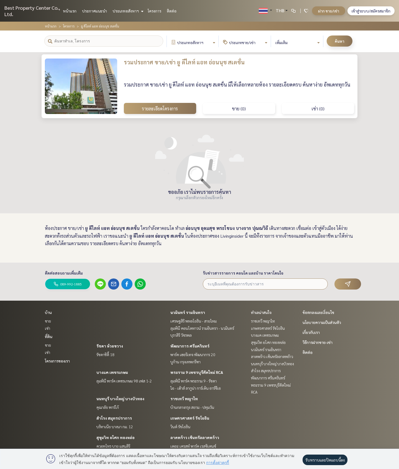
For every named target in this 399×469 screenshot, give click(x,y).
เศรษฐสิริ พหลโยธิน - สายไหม (193, 320)
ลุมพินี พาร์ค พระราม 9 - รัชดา (193, 380)
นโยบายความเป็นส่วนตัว (322, 322)
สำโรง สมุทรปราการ (114, 417)
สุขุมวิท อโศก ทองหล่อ (115, 437)
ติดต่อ (172, 10)
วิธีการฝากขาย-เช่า (317, 342)
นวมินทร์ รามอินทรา (187, 312)
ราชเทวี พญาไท (184, 398)
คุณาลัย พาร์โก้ (107, 407)
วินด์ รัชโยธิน (180, 426)
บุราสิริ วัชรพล (181, 335)
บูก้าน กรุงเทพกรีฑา (185, 361)
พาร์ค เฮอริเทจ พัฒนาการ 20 (192, 354)
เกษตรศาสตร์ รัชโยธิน (189, 417)
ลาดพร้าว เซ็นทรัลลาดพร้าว (194, 437)
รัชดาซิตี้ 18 (105, 354)
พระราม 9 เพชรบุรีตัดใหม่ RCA (196, 372)
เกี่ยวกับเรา (311, 332)
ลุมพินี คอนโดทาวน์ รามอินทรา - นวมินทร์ (202, 328)
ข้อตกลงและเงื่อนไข (318, 312)
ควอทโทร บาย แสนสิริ (113, 445)
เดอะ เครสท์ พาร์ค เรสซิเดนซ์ (193, 445)
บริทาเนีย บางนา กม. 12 (114, 426)
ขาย (48, 320)
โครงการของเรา (57, 360)
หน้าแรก (69, 10)
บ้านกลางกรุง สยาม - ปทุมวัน (192, 407)
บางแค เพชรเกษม (112, 372)
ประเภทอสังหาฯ (127, 10)
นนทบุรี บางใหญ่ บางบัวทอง (120, 398)
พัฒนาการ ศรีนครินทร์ (189, 345)
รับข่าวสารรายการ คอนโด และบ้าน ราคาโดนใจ (243, 272)
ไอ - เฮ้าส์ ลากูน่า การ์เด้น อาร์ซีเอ (195, 388)
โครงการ (154, 10)
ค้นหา (339, 41)
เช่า (47, 328)
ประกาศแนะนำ (94, 10)
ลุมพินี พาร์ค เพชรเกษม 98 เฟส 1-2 (124, 380)
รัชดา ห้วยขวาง (109, 345)
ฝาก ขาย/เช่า (328, 10)
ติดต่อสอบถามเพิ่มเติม (64, 272)
